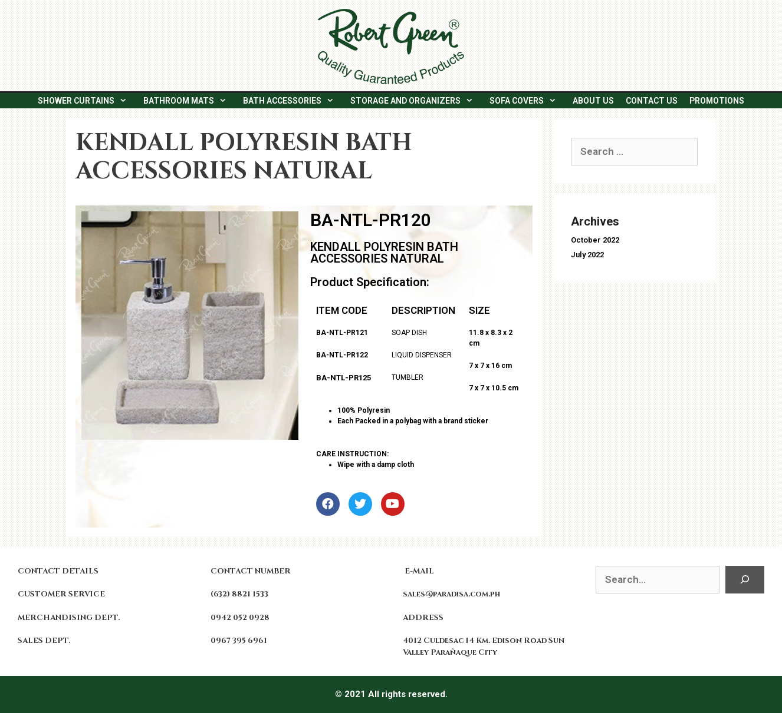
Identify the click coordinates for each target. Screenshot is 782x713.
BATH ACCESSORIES (293, 101)
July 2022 (587, 254)
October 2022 (595, 240)
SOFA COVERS (528, 101)
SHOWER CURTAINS (87, 101)
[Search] (744, 580)
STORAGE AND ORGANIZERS (417, 101)
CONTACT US (652, 100)
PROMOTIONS (716, 100)
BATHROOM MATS (190, 101)
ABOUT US (593, 100)
